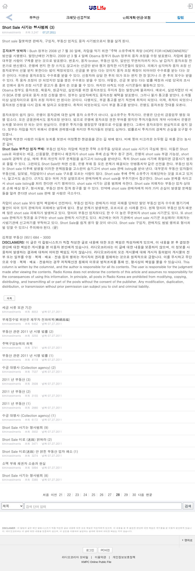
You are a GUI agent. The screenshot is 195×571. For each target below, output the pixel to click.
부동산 (34, 17)
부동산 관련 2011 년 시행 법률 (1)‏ (97, 357)
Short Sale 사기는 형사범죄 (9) (97, 429)
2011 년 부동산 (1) (97, 405)
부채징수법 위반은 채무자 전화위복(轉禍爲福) (97, 321)
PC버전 (105, 550)
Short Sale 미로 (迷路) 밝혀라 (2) (97, 441)
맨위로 (187, 540)
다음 (141, 494)
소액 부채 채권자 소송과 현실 (97, 465)
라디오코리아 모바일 (75, 557)
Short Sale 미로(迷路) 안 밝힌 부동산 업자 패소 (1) (97, 453)
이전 (54, 494)
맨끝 (149, 494)
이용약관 (100, 557)
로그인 (90, 550)
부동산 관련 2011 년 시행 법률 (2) (97, 333)
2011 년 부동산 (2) (97, 393)
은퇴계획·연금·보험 (136, 17)
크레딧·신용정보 (78, 17)
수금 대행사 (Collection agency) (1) (97, 417)
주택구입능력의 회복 (97, 345)
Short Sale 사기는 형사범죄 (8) (97, 477)
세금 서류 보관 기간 (97, 309)
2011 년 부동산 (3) (97, 381)
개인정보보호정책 (124, 557)
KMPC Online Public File (96, 562)
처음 (46, 494)
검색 (188, 506)
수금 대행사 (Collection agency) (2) (97, 369)
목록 (9, 298)
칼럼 (180, 17)
